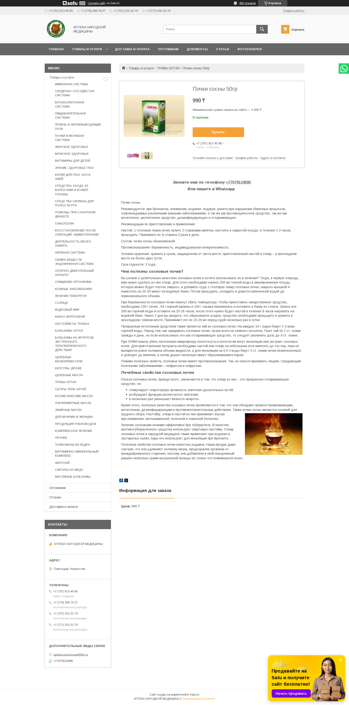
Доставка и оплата (132, 49)
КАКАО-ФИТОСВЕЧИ (70, 316)
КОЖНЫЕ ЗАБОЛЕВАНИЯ (73, 289)
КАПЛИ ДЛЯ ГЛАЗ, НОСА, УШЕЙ (73, 177)
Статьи (222, 49)
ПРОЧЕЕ (61, 437)
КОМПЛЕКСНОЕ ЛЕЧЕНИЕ (73, 431)
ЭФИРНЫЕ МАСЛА (68, 410)
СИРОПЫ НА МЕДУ (69, 469)
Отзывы (55, 497)
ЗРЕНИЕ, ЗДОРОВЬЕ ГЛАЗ (74, 168)
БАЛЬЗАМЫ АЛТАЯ (69, 330)
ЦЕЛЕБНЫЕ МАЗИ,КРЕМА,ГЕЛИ (68, 359)
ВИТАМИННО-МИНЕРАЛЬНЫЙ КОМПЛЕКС (77, 453)
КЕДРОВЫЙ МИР (67, 309)
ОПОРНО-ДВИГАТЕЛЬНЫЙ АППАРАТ (74, 273)
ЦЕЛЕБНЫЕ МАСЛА (69, 375)
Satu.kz (194, 694)
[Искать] (262, 29)
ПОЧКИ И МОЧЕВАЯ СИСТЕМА (69, 138)
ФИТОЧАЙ (62, 463)
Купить (218, 132)
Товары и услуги (87, 49)
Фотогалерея (249, 49)
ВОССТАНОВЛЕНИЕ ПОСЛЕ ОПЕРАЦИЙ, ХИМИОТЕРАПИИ (77, 232)
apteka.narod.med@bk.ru (70, 654)
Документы (197, 49)
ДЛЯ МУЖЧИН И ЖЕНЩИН (74, 416)
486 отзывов (247, 3)
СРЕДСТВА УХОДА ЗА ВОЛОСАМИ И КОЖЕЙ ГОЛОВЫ (71, 190)
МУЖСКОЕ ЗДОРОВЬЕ (72, 153)
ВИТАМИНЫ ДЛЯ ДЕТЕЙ (72, 160)
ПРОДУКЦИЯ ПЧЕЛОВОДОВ (75, 424)
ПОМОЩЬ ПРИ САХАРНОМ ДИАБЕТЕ (75, 214)
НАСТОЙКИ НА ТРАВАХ (72, 323)
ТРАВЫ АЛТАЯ (168, 68)
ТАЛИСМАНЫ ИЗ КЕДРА (72, 444)
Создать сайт (96, 3)
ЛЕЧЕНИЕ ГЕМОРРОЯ (71, 296)
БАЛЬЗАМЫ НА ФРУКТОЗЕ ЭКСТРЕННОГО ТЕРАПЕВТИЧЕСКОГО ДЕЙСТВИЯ (74, 344)
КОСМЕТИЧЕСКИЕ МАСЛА (74, 396)
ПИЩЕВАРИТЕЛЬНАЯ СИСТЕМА (70, 115)
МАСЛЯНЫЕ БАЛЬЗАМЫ (72, 476)
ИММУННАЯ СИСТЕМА (71, 84)
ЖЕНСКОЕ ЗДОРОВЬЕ (71, 147)
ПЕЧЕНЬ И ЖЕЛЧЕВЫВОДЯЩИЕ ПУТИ (78, 126)
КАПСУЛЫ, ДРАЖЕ (68, 368)
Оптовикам (168, 49)
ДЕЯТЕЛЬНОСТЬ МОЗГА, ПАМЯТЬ (73, 243)
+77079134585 (238, 182)
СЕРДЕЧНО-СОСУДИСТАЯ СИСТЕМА (74, 93)
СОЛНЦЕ (61, 302)
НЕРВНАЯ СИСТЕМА (70, 252)
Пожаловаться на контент (198, 698)
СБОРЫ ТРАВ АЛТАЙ (70, 389)
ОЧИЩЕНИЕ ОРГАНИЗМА (73, 282)
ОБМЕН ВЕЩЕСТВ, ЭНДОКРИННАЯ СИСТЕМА (74, 262)
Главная (56, 49)
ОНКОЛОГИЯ (64, 223)
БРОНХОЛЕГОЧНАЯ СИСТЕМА (69, 104)
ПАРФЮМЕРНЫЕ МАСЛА (73, 403)
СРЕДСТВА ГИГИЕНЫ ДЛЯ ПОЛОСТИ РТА (74, 203)
